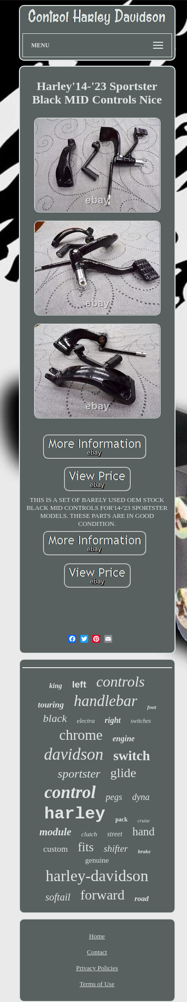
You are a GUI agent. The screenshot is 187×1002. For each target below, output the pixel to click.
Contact (97, 952)
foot (151, 707)
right (113, 720)
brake (144, 851)
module (55, 832)
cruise (144, 820)
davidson (73, 754)
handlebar (105, 700)
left (79, 684)
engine (124, 738)
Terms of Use (97, 984)
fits (86, 847)
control (70, 792)
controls (120, 681)
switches (141, 720)
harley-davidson (96, 876)
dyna (141, 797)
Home (97, 936)
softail (57, 897)
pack (121, 819)
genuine (97, 860)
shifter (116, 848)
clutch (89, 834)
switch (131, 755)
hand (143, 831)
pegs (114, 797)
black (55, 718)
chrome (81, 735)
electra (86, 720)
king (55, 686)
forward (102, 894)
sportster (79, 773)
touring (51, 704)
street (115, 834)
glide (123, 773)
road (142, 898)
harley (74, 813)
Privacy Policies (97, 968)
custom (55, 849)
